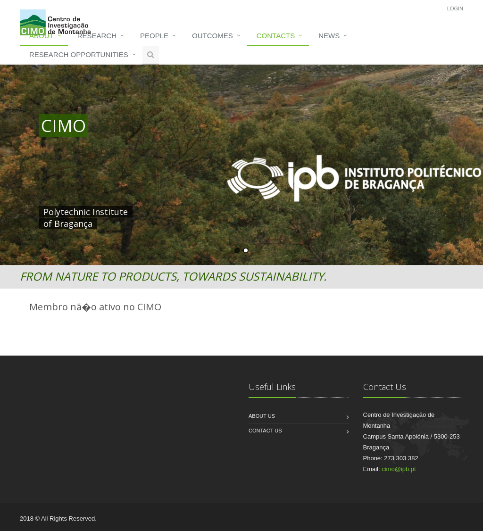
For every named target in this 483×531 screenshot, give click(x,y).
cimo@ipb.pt (399, 469)
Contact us (265, 430)
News (329, 36)
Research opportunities (78, 54)
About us (262, 416)
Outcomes (212, 36)
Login (455, 8)
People (154, 36)
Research (97, 36)
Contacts (276, 36)
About (41, 36)
